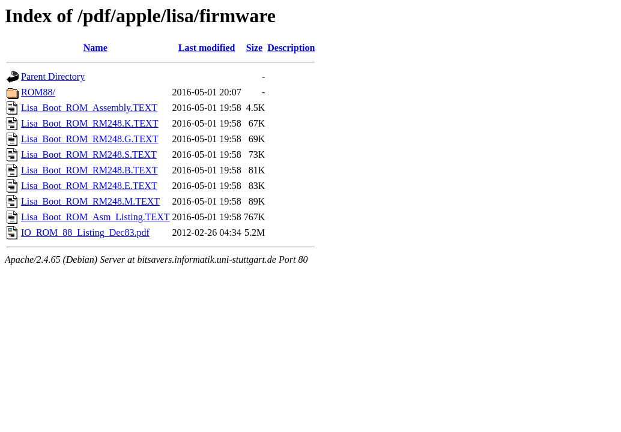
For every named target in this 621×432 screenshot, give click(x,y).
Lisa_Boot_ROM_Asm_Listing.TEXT (95, 217)
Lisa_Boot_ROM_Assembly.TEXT (89, 108)
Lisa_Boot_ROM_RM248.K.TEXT (89, 123)
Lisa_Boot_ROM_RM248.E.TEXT (89, 186)
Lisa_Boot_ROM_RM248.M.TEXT (90, 201)
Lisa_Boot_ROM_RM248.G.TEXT (89, 139)
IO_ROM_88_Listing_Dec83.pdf (85, 232)
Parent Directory (53, 76)
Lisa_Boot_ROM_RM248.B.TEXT (89, 170)
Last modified (206, 48)
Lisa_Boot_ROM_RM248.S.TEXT (89, 154)
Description (291, 48)
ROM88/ (38, 92)
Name (95, 48)
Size (254, 48)
